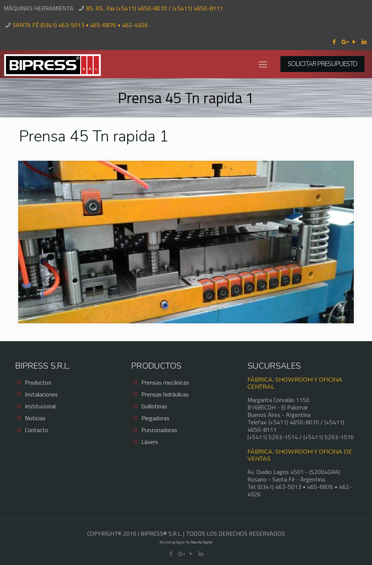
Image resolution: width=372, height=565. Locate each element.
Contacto (36, 429)
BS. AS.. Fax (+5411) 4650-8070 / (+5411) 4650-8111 (154, 8)
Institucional (40, 406)
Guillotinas (154, 406)
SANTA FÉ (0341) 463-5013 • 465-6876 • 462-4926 (80, 24)
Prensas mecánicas (165, 382)
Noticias (35, 418)
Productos (38, 382)
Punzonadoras (159, 429)
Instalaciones (41, 394)
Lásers (149, 441)
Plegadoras (155, 418)
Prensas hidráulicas (165, 394)
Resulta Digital (202, 542)
